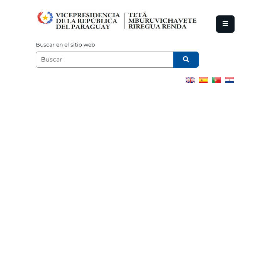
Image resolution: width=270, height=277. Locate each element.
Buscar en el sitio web (65, 44)
